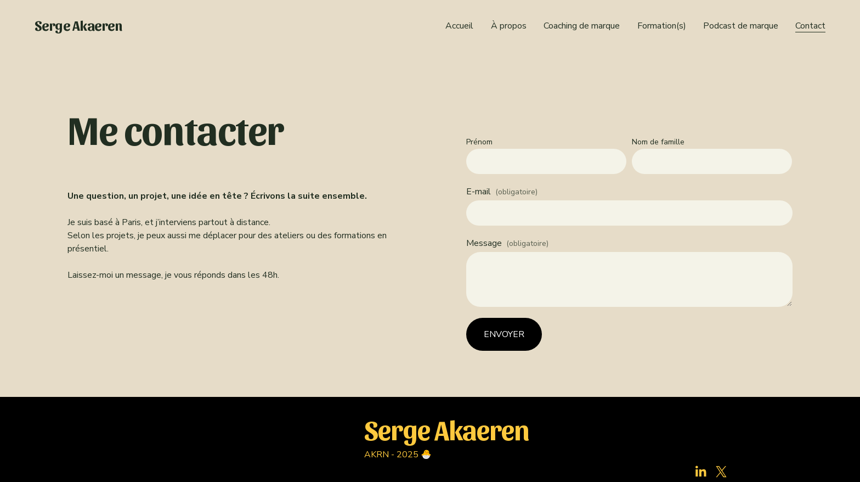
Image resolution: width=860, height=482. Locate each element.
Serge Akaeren (78, 24)
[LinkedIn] (700, 471)
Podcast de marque (740, 26)
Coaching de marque (582, 26)
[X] (721, 471)
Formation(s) (661, 26)
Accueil (459, 26)
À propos (509, 26)
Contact (810, 26)
